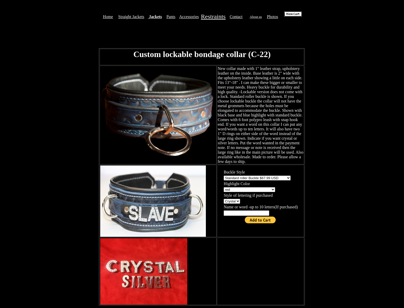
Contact (236, 16)
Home (108, 16)
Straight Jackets (131, 16)
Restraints (213, 16)
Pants (170, 16)
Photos (272, 16)
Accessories (189, 16)
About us (256, 17)
